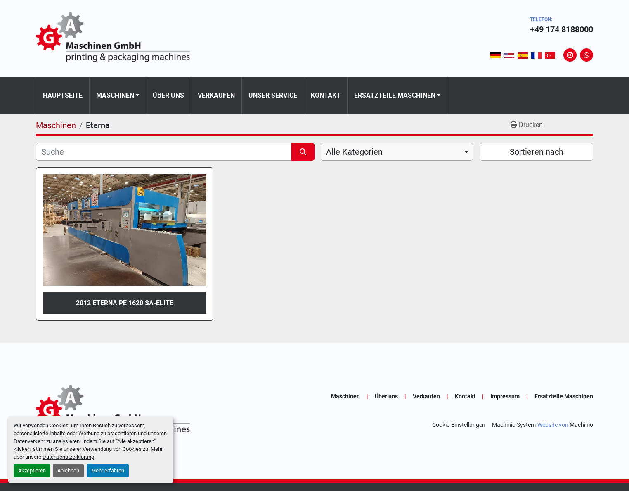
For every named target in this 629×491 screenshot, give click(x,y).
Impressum (505, 396)
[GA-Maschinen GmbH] (118, 410)
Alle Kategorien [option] (354, 152)
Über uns (168, 95)
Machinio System (514, 425)
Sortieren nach (536, 152)
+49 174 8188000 (561, 29)
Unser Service (272, 95)
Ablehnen (68, 470)
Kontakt (326, 95)
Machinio (581, 425)
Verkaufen (216, 95)
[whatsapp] (586, 55)
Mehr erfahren (107, 470)
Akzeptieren (32, 470)
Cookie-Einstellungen (458, 425)
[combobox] (397, 152)
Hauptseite (63, 95)
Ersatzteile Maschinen (394, 95)
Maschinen (115, 95)
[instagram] (570, 55)
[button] (118, 95)
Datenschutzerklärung (68, 457)
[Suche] (163, 152)
